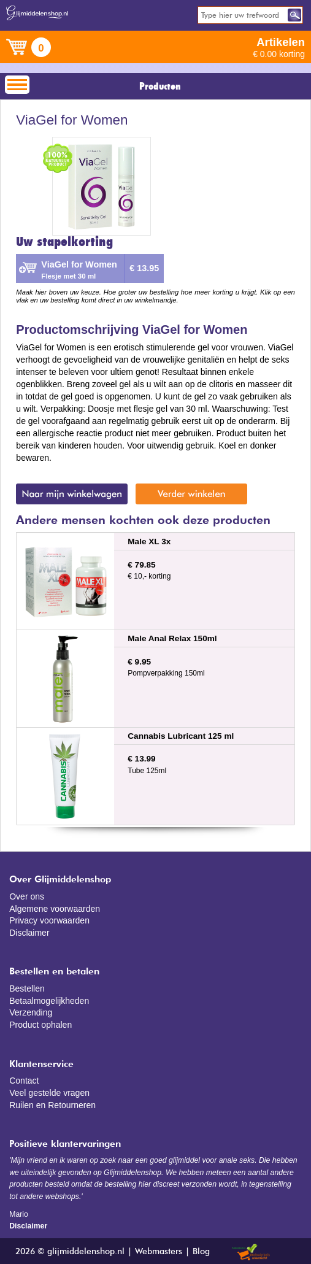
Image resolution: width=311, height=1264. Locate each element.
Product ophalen (40, 1025)
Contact (24, 1080)
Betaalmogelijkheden (49, 1001)
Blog (201, 1251)
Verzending (30, 1012)
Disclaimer (29, 933)
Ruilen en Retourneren (52, 1105)
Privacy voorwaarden (49, 920)
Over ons (26, 896)
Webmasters (158, 1251)
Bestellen (27, 988)
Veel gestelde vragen (49, 1093)
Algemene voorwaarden (54, 909)
